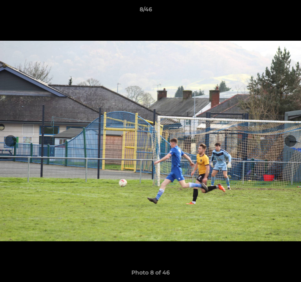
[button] (272, 11)
